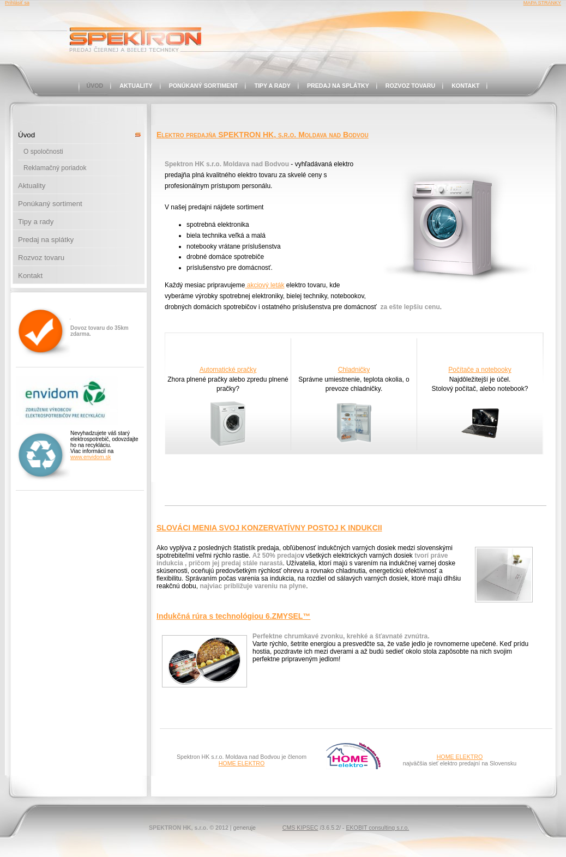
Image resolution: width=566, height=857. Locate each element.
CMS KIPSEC (300, 827)
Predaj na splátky (338, 85)
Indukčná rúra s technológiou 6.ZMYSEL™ (233, 616)
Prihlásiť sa (17, 2)
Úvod (95, 85)
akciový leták (264, 285)
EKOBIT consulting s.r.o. (377, 827)
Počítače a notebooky (479, 369)
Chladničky (354, 369)
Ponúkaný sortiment (203, 85)
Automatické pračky (228, 369)
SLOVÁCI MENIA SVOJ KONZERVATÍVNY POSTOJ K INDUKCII (269, 527)
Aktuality (135, 85)
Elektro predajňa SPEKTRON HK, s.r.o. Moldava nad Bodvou (262, 134)
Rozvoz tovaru (410, 85)
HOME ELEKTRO (242, 763)
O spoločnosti (43, 151)
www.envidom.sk (90, 457)
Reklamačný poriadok (54, 168)
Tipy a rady (272, 85)
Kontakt (465, 85)
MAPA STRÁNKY (542, 2)
